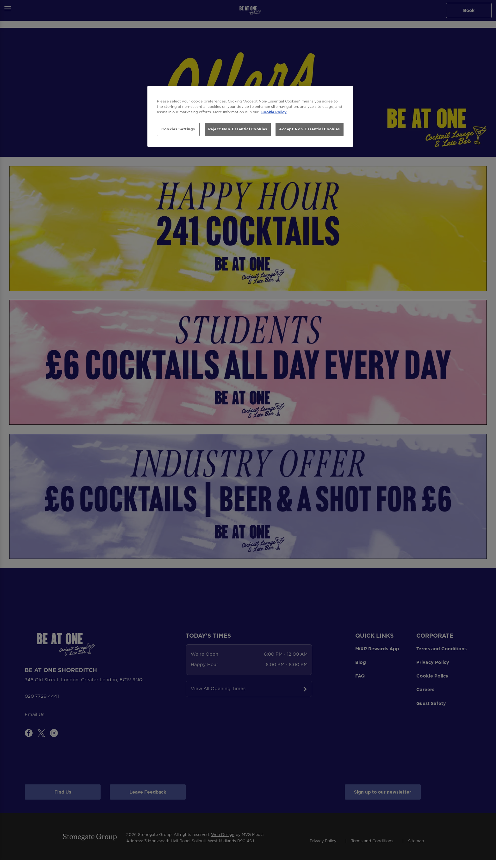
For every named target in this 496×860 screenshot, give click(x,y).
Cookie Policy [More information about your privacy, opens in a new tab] (274, 111)
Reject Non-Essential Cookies (237, 129)
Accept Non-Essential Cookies (309, 129)
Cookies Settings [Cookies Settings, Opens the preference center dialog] (178, 129)
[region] (250, 116)
